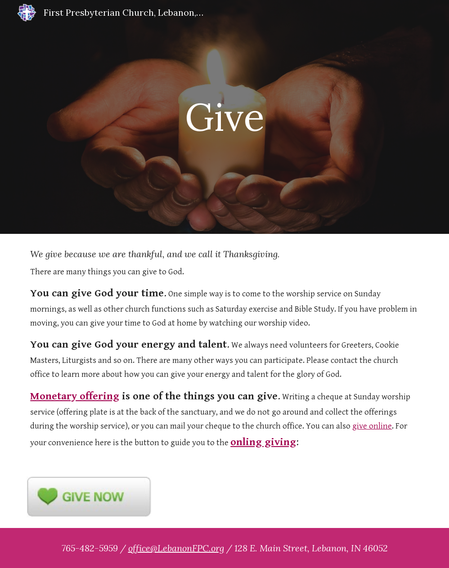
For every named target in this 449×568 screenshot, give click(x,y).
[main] (224, 116)
